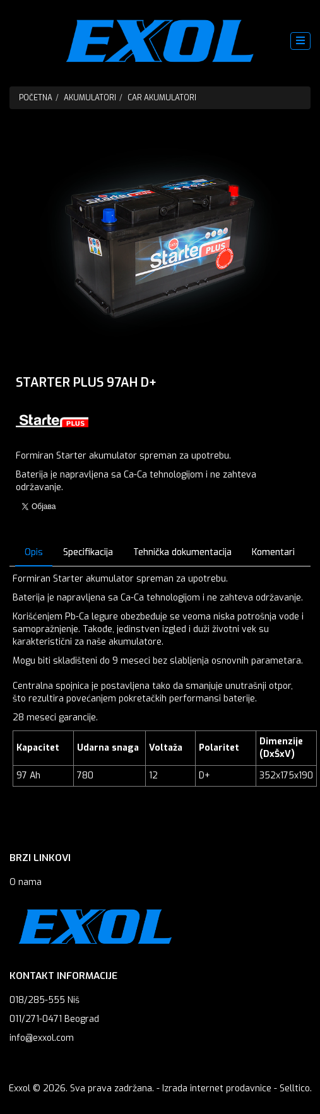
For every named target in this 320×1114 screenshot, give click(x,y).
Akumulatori (90, 98)
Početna (35, 98)
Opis (34, 552)
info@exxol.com (41, 1038)
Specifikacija (88, 552)
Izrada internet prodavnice (216, 1088)
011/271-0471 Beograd (54, 1019)
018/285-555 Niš (44, 1000)
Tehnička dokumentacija (182, 552)
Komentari (273, 552)
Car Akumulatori (161, 98)
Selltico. (296, 1088)
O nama (25, 882)
